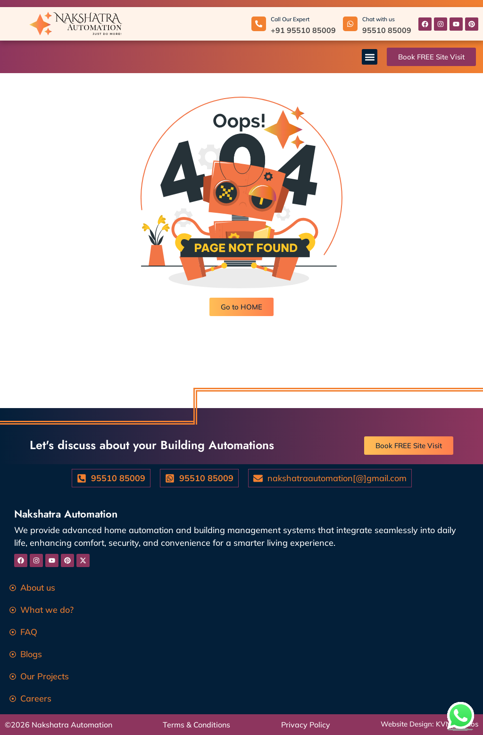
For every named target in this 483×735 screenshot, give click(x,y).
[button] (369, 57)
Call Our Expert (290, 19)
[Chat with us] (350, 24)
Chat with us (378, 19)
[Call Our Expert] (258, 24)
